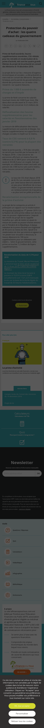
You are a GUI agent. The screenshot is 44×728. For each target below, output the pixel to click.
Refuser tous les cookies (22, 721)
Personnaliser (22, 713)
